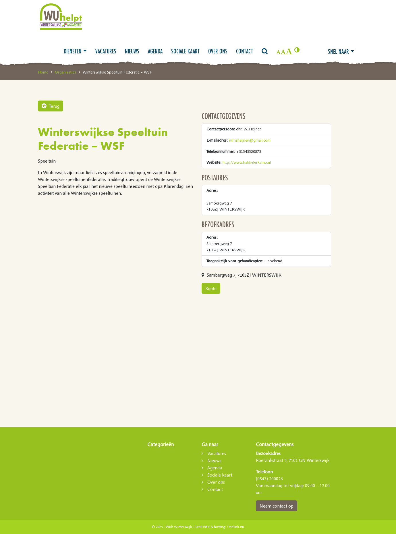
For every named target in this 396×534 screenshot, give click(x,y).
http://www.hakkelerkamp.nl (247, 162)
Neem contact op (276, 506)
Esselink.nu (235, 527)
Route (211, 288)
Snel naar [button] (338, 51)
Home (43, 72)
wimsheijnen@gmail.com (250, 140)
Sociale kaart (185, 51)
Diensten (73, 51)
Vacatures (105, 51)
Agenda (155, 51)
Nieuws (132, 51)
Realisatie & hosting (210, 527)
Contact (244, 51)
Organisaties (65, 72)
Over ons (217, 51)
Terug (50, 106)
